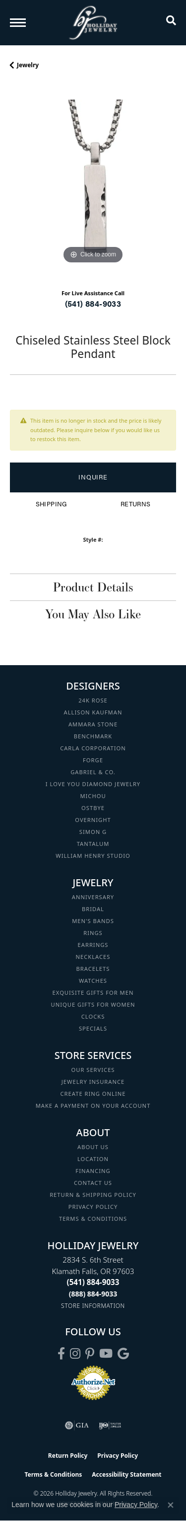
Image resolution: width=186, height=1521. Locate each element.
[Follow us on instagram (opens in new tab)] (75, 1354)
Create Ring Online (93, 1093)
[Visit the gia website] (77, 1425)
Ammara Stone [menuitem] (93, 724)
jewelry (28, 65)
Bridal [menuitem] (93, 909)
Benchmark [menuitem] (93, 736)
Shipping (51, 503)
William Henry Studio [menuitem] (93, 855)
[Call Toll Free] (93, 1293)
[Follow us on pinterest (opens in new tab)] (89, 1354)
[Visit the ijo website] (110, 1425)
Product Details (93, 587)
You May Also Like (93, 613)
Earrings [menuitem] (93, 944)
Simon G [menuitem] (93, 831)
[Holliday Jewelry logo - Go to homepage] (93, 22)
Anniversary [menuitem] (93, 897)
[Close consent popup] (171, 1505)
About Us (93, 1147)
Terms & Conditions (93, 1218)
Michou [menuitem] (93, 796)
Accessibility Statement (126, 1474)
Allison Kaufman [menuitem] (93, 712)
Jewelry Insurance (93, 1081)
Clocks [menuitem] (93, 1016)
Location (93, 1159)
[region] (93, 183)
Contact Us (93, 1182)
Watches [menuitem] (93, 980)
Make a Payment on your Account (93, 1105)
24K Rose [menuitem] (93, 700)
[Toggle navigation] (18, 22)
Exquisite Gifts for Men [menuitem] (93, 992)
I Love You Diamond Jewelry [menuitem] (93, 784)
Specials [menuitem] (93, 1028)
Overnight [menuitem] (93, 819)
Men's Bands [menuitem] (93, 921)
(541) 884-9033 (93, 303)
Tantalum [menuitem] (93, 843)
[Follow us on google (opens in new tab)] (123, 1354)
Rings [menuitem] (93, 932)
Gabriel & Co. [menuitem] (93, 772)
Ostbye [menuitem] (93, 808)
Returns (136, 503)
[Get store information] (93, 1305)
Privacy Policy (93, 1206)
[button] (171, 22)
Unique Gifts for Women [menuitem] (93, 1004)
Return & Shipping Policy (93, 1194)
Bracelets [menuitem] (93, 968)
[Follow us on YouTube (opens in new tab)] (106, 1354)
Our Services (93, 1069)
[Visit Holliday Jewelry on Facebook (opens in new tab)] (61, 1354)
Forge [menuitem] (93, 760)
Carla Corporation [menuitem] (93, 748)
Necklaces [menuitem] (93, 956)
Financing (92, 1170)
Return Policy (68, 1455)
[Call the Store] (93, 1282)
